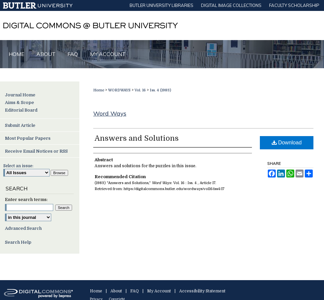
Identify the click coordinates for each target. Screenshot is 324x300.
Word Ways (109, 113)
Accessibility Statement (202, 291)
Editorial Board (21, 110)
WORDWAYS (119, 90)
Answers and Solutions (137, 138)
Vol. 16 (140, 90)
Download (287, 142)
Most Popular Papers (28, 138)
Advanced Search (23, 228)
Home (98, 90)
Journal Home (20, 94)
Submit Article (20, 125)
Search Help (18, 242)
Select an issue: (18, 166)
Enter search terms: (26, 199)
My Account (159, 291)
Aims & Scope (19, 102)
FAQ (134, 291)
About (116, 291)
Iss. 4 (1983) (160, 90)
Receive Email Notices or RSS (36, 151)
